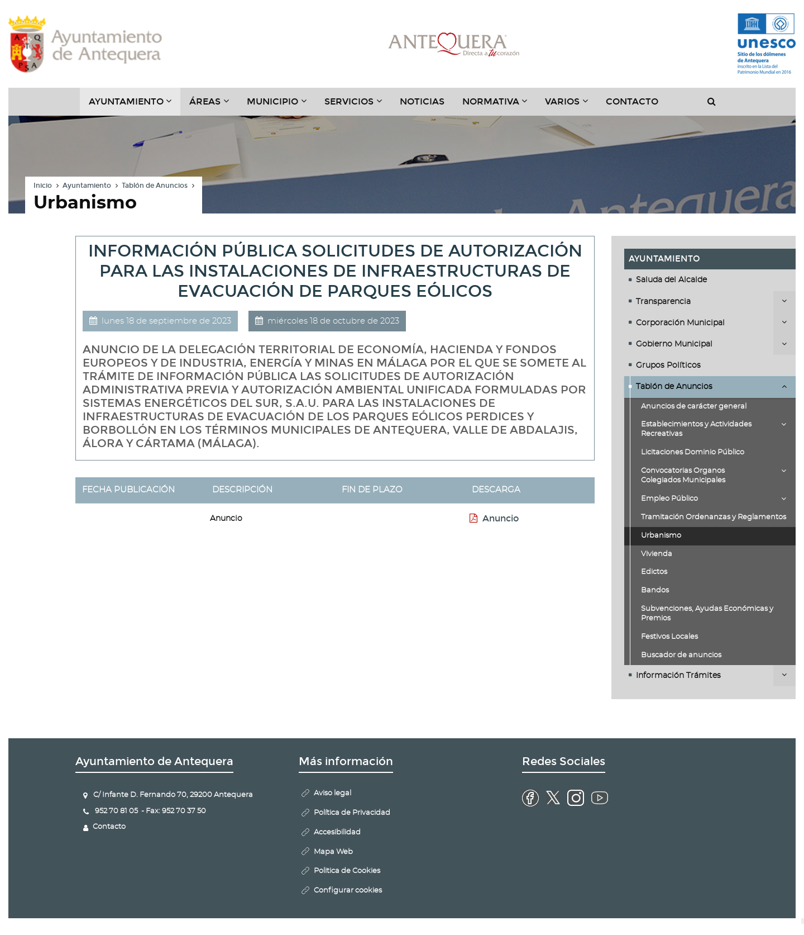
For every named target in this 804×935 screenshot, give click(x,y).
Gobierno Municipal (674, 344)
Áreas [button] (213, 106)
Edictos (654, 572)
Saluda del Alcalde (671, 280)
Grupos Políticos (668, 365)
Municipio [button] (281, 106)
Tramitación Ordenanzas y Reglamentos (713, 517)
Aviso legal (332, 793)
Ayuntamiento (87, 185)
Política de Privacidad (352, 813)
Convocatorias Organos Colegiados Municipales (683, 475)
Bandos (655, 590)
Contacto (632, 101)
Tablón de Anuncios (155, 185)
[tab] (710, 280)
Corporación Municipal (680, 323)
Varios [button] (571, 106)
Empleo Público (669, 498)
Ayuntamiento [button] (135, 106)
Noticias (422, 101)
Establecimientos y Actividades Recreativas (696, 429)
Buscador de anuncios (681, 655)
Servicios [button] (357, 106)
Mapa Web (333, 852)
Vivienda (656, 554)
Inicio (43, 185)
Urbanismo (661, 535)
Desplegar (784, 301)
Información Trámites (678, 676)
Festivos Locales (669, 636)
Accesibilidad (337, 832)
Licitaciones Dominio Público (692, 452)
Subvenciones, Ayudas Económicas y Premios (707, 613)
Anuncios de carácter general (693, 406)
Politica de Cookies (347, 871)
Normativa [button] (499, 106)
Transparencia (663, 302)
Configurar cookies (348, 890)
